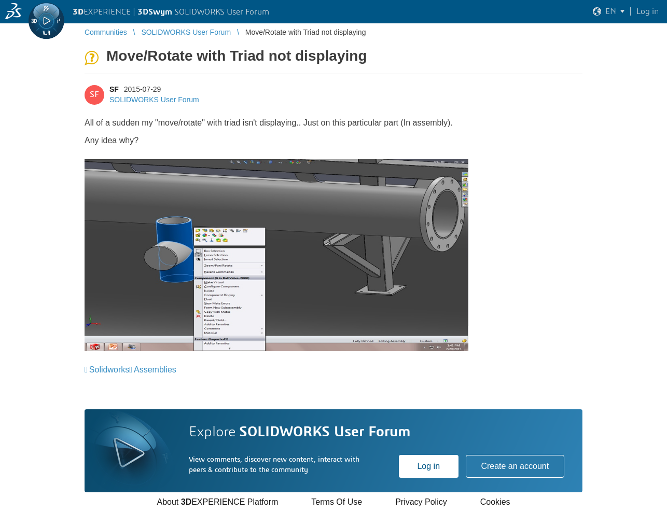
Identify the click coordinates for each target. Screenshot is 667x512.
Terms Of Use (336, 501)
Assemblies (155, 369)
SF (114, 89)
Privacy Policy (421, 501)
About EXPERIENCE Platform (217, 501)
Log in (428, 466)
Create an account (515, 466)
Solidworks (109, 369)
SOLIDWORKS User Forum (154, 99)
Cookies (495, 501)
